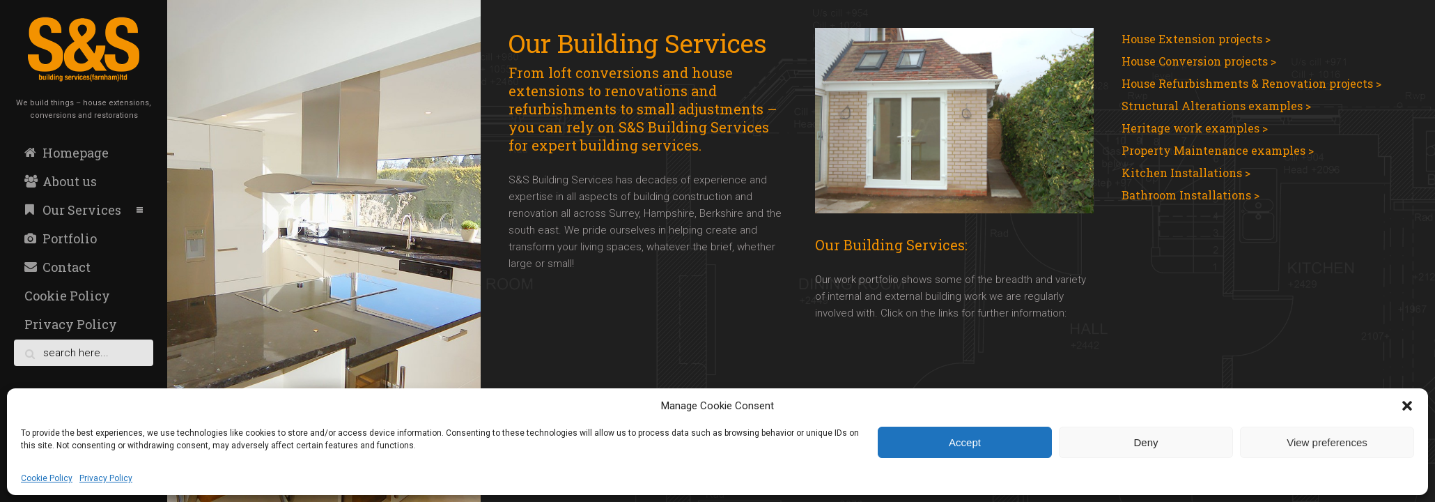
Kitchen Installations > (1186, 172)
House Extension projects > (1196, 38)
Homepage (66, 152)
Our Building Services (638, 43)
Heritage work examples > (1195, 128)
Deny (1145, 442)
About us (60, 181)
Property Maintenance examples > (1218, 150)
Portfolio (60, 238)
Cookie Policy (46, 478)
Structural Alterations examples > (1216, 105)
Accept (965, 442)
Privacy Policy (105, 478)
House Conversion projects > (1199, 61)
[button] (1407, 406)
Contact (57, 267)
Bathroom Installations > (1190, 195)
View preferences (1327, 442)
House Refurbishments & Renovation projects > (1251, 83)
